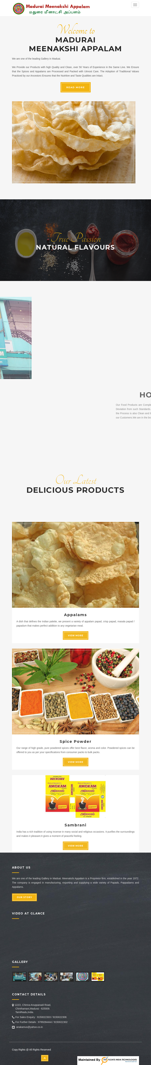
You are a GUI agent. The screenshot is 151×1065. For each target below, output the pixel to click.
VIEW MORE (75, 765)
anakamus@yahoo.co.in (29, 1027)
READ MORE (75, 87)
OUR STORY (24, 897)
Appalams (75, 745)
